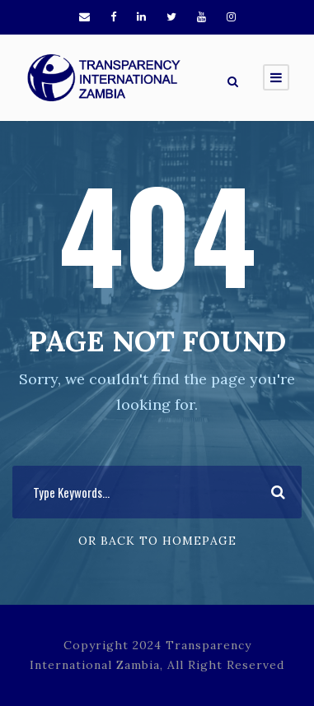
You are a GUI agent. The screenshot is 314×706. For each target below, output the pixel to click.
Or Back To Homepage (157, 540)
